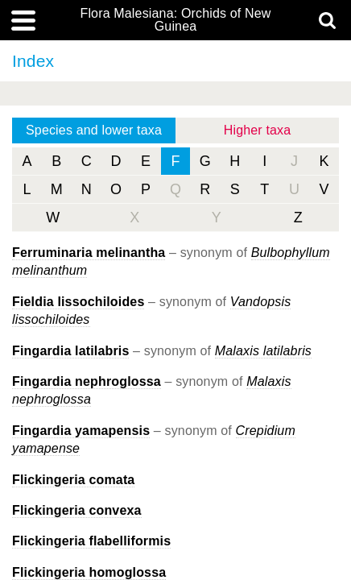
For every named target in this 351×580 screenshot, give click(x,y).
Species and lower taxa (94, 130)
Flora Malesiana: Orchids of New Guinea (175, 20)
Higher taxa (257, 130)
